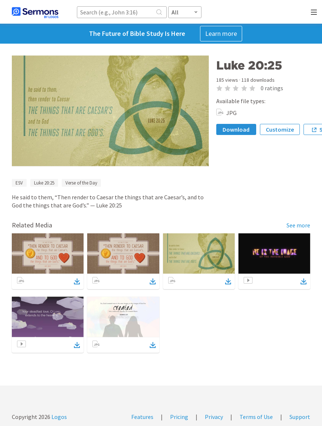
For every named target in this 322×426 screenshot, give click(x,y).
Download (236, 129)
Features (142, 416)
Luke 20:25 (44, 183)
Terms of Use (256, 416)
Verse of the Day (81, 183)
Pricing (179, 416)
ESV (19, 183)
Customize (280, 129)
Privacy (214, 416)
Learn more (221, 33)
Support (299, 416)
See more (298, 225)
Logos (58, 416)
